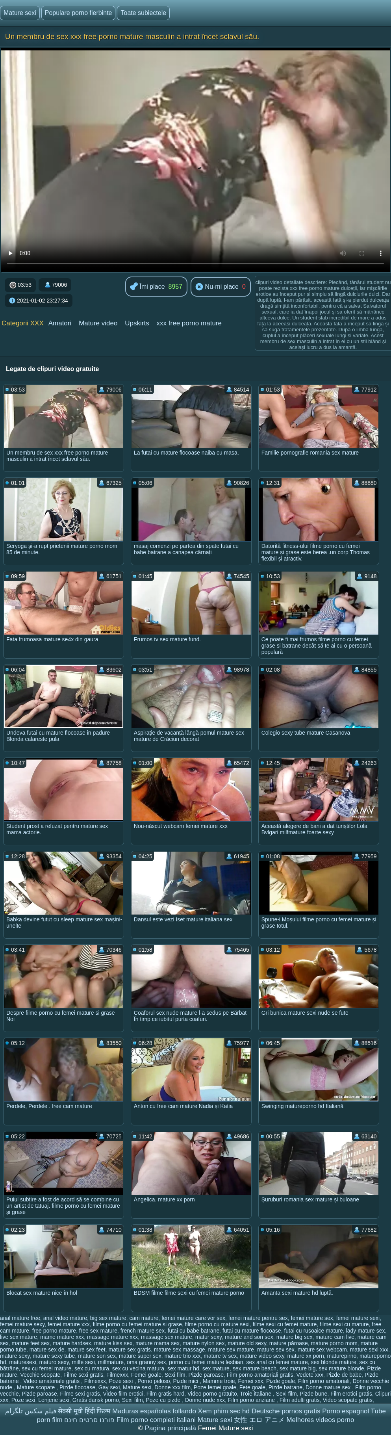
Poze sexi (122, 1381)
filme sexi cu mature (344, 1324)
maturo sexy (54, 1362)
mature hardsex (72, 1343)
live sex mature (18, 1337)
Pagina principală (171, 1428)
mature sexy (15, 1356)
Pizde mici (186, 1381)
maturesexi (22, 1362)
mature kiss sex (113, 1343)
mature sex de (47, 1349)
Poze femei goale (215, 1387)
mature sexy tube (54, 1356)
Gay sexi (109, 1387)
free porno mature (54, 1330)
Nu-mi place (217, 287)
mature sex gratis (130, 1349)
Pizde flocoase (77, 1387)
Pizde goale (280, 1381)
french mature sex (142, 1330)
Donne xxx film (172, 1387)
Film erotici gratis (351, 1393)
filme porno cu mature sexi (217, 1324)
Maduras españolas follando (154, 1411)
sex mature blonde (341, 1368)
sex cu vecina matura (138, 1368)
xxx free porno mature (189, 323)
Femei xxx (250, 1381)
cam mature (143, 1318)
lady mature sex (365, 1330)
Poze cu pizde (164, 1400)
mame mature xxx (62, 1337)
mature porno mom (334, 1343)
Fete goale (252, 1387)
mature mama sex (157, 1343)
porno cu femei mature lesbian (206, 1362)
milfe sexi (83, 1362)
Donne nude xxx (205, 1400)
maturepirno (342, 1356)
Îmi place (147, 286)
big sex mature (108, 1318)
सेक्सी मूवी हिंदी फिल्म (84, 1411)
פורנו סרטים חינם (89, 1420)
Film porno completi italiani (156, 1420)
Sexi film (175, 1375)
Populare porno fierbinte (78, 12)
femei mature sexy (22, 1324)
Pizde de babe (344, 1375)
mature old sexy (247, 1343)
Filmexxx (117, 1375)
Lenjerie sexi (53, 1400)
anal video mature (65, 1318)
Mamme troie (219, 1381)
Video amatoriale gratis (52, 1381)
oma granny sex (146, 1362)
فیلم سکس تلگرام (30, 1411)
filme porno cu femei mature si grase (137, 1324)
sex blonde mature (333, 1362)
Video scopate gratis (347, 1400)
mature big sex (294, 1337)
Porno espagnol (345, 1411)
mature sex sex (276, 1349)
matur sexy (208, 1337)
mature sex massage (179, 1349)
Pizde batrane (285, 1387)
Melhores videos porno (320, 1420)
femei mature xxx (69, 1324)
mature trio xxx (183, 1356)
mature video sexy (262, 1356)
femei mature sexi (358, 1318)
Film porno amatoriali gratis (260, 1375)
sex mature (216, 1368)
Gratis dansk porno (95, 1400)
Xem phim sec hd (224, 1411)
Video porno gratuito (212, 1393)
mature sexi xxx (369, 1349)
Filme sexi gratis (83, 1375)
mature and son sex (249, 1337)
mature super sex (140, 1356)
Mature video (98, 323)
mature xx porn (305, 1356)
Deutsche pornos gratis (286, 1411)
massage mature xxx (112, 1337)
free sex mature (98, 1330)
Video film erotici (123, 1393)
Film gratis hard (165, 1393)
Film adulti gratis (300, 1400)
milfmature (111, 1362)
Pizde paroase (206, 1375)
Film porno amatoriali (324, 1381)
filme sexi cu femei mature (285, 1324)
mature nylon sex (204, 1343)
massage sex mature (166, 1337)
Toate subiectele (143, 12)
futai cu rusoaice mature (313, 1330)
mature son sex (97, 1356)
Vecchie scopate (40, 1375)
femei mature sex (312, 1318)
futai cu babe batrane (194, 1330)
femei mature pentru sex (258, 1318)
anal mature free (20, 1318)
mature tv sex (220, 1356)
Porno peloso (153, 1381)
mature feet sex (31, 1343)
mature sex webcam (322, 1349)
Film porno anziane (252, 1400)
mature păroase (288, 1343)
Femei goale (146, 1375)
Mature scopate (36, 1387)
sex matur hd (183, 1368)
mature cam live (334, 1337)
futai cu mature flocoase (251, 1330)
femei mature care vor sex (193, 1318)
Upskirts (137, 323)
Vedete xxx (309, 1375)
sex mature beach (254, 1368)
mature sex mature (231, 1349)
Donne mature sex (329, 1387)
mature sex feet (86, 1349)
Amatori (60, 323)
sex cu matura (91, 1368)
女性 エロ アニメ (259, 1420)
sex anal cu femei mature (277, 1362)
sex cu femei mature (46, 1368)
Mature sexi (20, 12)
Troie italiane (256, 1393)
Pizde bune (313, 1393)
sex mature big (298, 1368)
